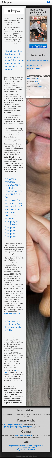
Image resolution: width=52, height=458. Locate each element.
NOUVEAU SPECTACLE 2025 (34, 65)
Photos (37, 78)
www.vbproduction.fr (12, 314)
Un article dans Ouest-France (35, 63)
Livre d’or (37, 84)
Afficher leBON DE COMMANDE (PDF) (38, 46)
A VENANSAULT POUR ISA (34, 58)
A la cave (37, 89)
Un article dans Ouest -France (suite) (37, 60)
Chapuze (7, 2)
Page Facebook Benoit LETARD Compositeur (26, 446)
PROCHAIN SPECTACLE (33, 68)
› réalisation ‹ (31, 456)
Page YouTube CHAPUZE (26, 450)
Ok (44, 97)
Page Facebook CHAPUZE (26, 448)
